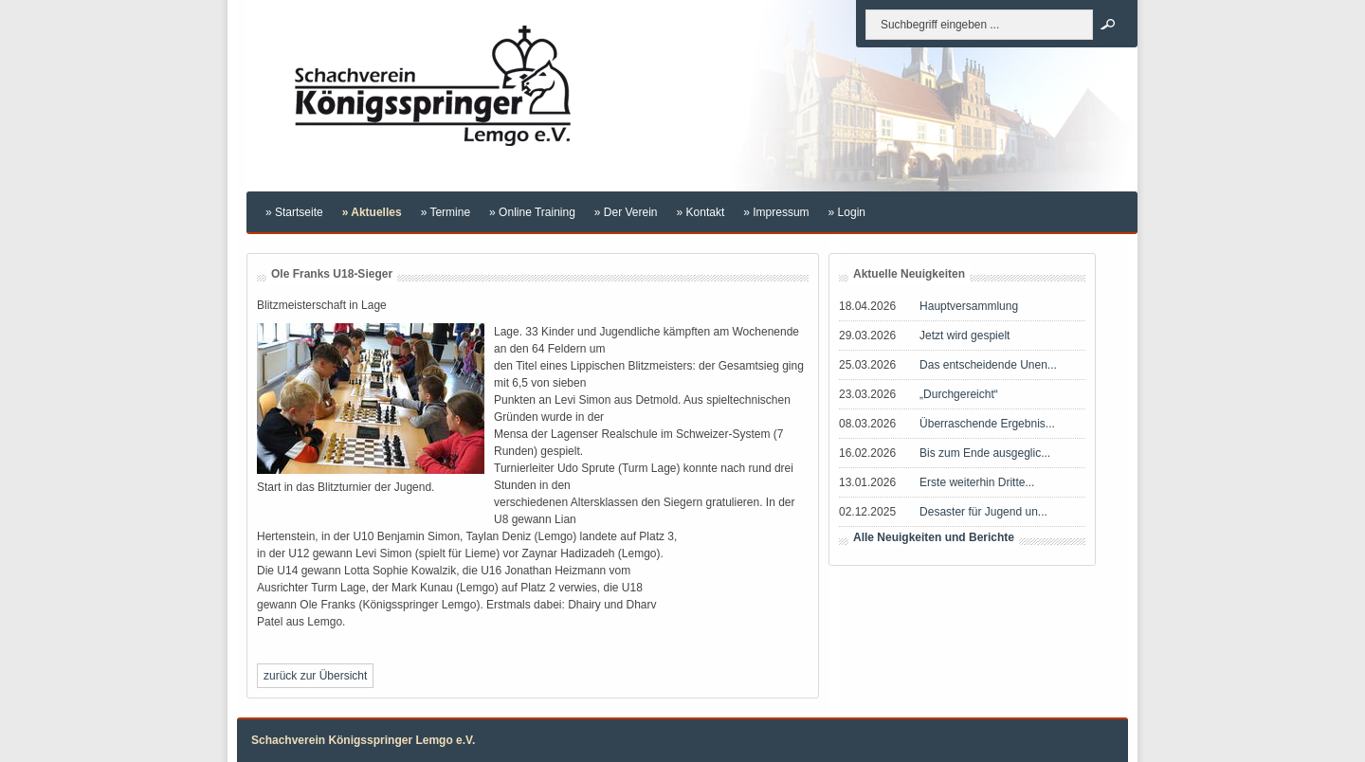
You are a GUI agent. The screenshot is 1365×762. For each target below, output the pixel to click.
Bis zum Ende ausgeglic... (984, 453)
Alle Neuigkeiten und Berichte (933, 537)
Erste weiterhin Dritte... (976, 482)
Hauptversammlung (968, 306)
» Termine (445, 212)
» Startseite (294, 212)
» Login (846, 212)
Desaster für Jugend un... (983, 511)
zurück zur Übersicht (315, 675)
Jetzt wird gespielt (964, 335)
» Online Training (532, 212)
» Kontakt (701, 212)
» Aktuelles (372, 212)
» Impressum (776, 212)
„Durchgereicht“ (958, 394)
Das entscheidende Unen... (988, 365)
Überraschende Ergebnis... (987, 423)
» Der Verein (626, 212)
